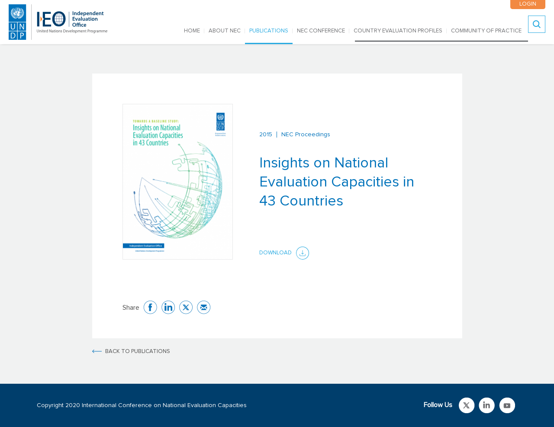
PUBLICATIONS (268, 31)
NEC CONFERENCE (321, 31)
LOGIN (527, 4)
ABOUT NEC (225, 31)
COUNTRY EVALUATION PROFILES (398, 31)
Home (192, 31)
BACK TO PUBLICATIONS (137, 351)
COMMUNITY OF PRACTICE (486, 31)
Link (467, 405)
